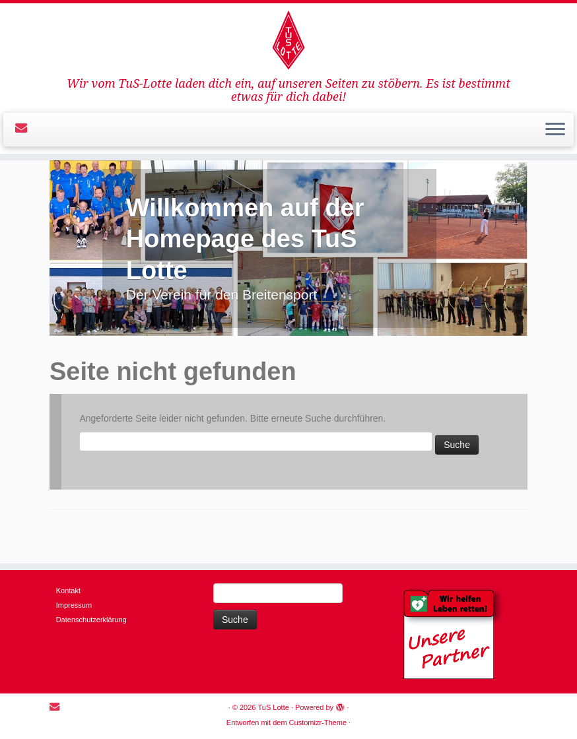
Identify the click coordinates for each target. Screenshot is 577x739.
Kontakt (68, 590)
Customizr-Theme (318, 722)
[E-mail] (25, 128)
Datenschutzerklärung (91, 620)
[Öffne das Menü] (555, 130)
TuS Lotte (273, 707)
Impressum (74, 605)
